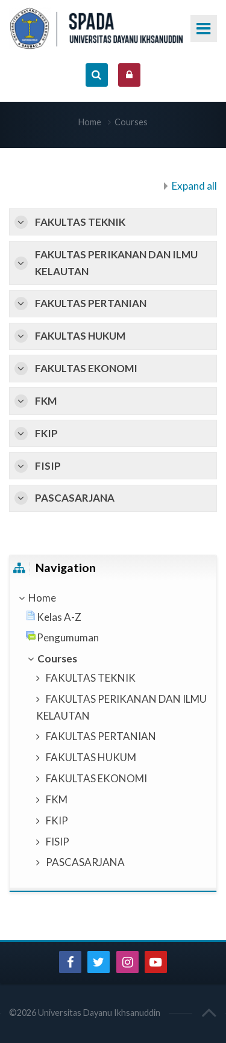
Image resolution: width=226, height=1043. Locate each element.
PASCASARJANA (75, 497)
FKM (46, 400)
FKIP (46, 433)
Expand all (194, 185)
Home (89, 122)
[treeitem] (113, 598)
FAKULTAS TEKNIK (80, 222)
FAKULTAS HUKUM (80, 335)
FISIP (48, 465)
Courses (131, 122)
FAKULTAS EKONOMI (86, 368)
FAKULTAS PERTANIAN (90, 303)
